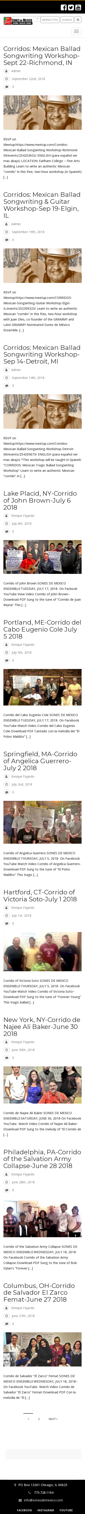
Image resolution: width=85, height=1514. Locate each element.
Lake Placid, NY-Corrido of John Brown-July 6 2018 (40, 500)
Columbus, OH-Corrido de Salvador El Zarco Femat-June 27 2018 (39, 1292)
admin (16, 71)
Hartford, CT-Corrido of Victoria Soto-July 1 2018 (40, 895)
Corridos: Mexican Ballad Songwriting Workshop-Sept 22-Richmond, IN (42, 55)
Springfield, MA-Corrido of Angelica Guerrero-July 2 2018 (40, 761)
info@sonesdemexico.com (43, 1500)
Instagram (45, 1510)
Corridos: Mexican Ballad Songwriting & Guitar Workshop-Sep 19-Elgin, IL (42, 205)
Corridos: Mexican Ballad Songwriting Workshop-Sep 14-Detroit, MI (42, 354)
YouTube (66, 1510)
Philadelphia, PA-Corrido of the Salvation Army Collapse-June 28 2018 (42, 1159)
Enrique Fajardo (22, 515)
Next (53, 1419)
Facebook (24, 1510)
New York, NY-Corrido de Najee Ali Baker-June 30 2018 (41, 1027)
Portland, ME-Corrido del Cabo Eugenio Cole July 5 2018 (42, 629)
